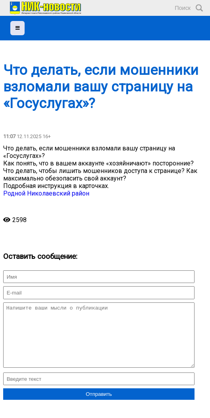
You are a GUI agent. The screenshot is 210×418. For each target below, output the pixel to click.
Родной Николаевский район (46, 193)
